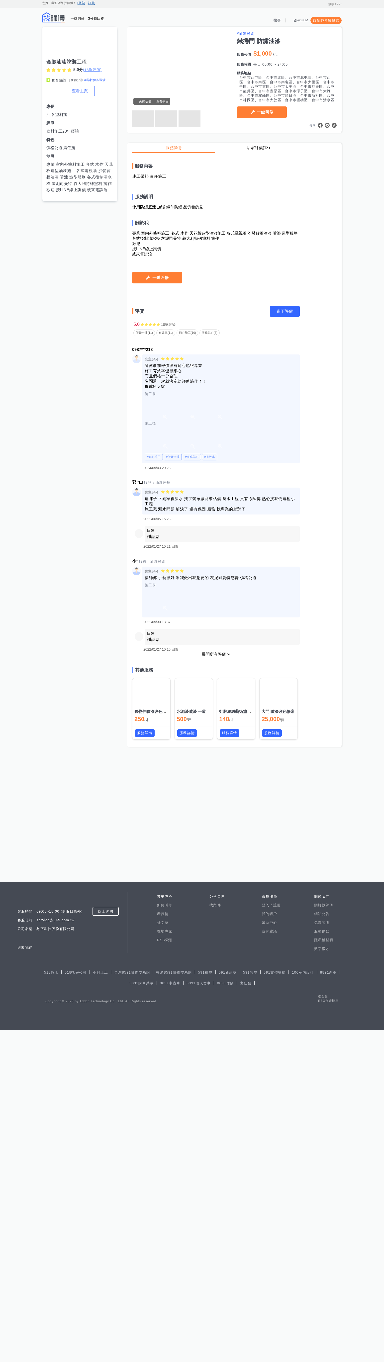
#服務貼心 (192, 909)
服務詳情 (174, 148)
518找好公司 (76, 1304)
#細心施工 (154, 909)
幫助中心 (269, 1255)
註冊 (277, 1237)
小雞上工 (100, 1304)
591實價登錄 (275, 1304)
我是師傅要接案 (326, 20)
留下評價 (285, 763)
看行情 (163, 1246)
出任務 (245, 1315)
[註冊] (91, 3)
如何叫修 (164, 1237)
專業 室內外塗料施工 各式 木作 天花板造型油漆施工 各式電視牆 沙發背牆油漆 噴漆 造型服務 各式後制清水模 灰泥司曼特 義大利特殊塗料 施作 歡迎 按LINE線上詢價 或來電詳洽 (79, 177)
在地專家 (164, 1263)
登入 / (267, 1237)
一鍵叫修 (265, 112)
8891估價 (225, 1315)
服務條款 (321, 1263)
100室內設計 (303, 1304)
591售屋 (250, 1304)
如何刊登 (300, 20)
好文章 (163, 1255)
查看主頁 (80, 91)
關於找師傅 (323, 1237)
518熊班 (51, 1304)
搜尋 (277, 20)
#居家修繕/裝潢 (94, 80)
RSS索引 (165, 1272)
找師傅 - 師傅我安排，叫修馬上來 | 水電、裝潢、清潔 (53, 17)
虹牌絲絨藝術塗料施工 (239, 1164)
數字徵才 (321, 1281)
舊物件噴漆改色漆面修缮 (156, 1164)
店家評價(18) (258, 148)
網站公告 (321, 1246)
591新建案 (228, 1304)
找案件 (215, 1237)
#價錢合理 (173, 909)
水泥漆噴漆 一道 (191, 1164)
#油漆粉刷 (245, 34)
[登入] (81, 3)
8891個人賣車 (199, 1315)
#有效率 (209, 909)
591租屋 (205, 1304)
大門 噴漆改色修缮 (278, 1164)
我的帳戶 (269, 1246)
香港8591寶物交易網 (174, 1304)
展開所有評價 (214, 1106)
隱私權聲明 (323, 1272)
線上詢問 (105, 1243)
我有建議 (269, 1263)
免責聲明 (321, 1255)
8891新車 (328, 1304)
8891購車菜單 (141, 1315)
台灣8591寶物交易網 (132, 1304)
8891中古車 (170, 1315)
